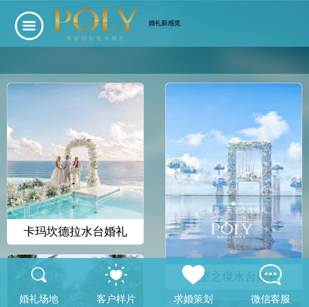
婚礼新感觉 (165, 22)
